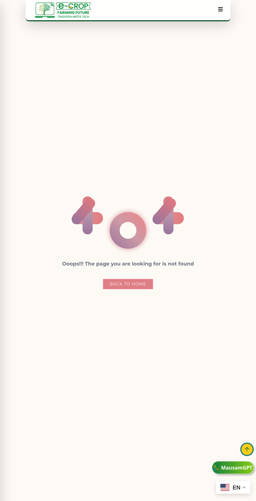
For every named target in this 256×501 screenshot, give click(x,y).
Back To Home (128, 284)
